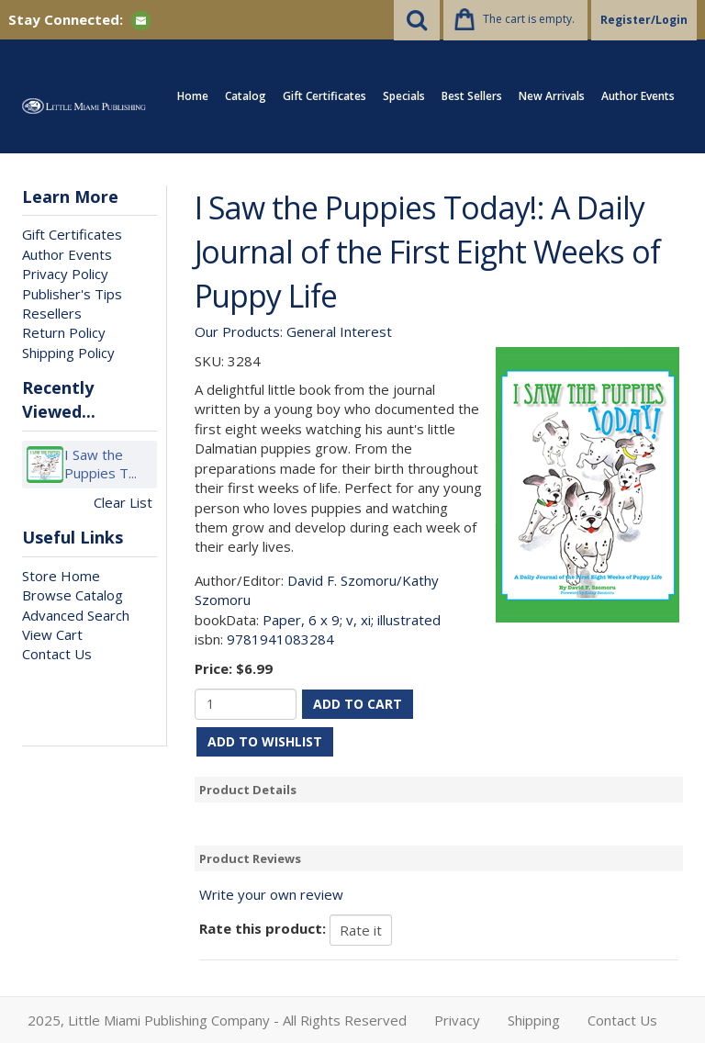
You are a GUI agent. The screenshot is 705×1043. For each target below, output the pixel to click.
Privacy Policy (65, 273)
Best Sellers (472, 96)
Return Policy (64, 332)
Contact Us (57, 654)
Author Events (638, 96)
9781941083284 (280, 639)
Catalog (245, 96)
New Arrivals (552, 96)
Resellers (52, 313)
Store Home (61, 575)
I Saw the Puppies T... (100, 464)
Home (192, 96)
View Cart (52, 634)
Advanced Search (75, 615)
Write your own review (271, 894)
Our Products (237, 331)
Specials (404, 96)
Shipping (534, 1020)
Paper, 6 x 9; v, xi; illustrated (352, 620)
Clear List (123, 502)
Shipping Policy (68, 352)
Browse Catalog (72, 595)
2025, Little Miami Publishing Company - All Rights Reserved (217, 1020)
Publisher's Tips (72, 294)
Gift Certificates (324, 96)
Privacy (457, 1020)
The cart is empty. (529, 19)
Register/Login (644, 20)
